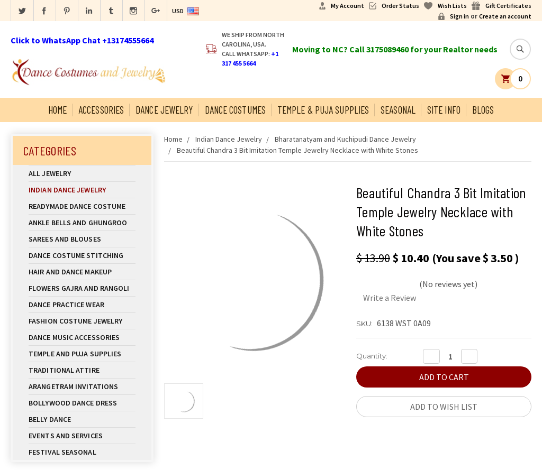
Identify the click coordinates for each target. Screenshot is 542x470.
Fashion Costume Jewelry (82, 321)
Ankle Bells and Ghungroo (78, 222)
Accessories (101, 110)
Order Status (400, 6)
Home (57, 110)
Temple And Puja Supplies (82, 353)
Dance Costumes (235, 110)
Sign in (459, 16)
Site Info (443, 110)
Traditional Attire (64, 370)
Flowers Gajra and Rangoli (79, 288)
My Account (347, 6)
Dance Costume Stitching (76, 255)
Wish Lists (452, 6)
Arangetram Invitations (73, 386)
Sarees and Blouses (82, 239)
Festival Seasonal (62, 452)
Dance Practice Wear (82, 304)
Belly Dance (82, 419)
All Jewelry (82, 173)
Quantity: (371, 356)
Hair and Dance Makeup (82, 272)
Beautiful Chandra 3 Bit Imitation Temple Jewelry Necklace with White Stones (297, 150)
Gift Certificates (508, 6)
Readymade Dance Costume (82, 206)
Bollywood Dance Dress (73, 403)
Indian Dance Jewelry (82, 190)
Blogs (483, 110)
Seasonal (398, 110)
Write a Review (389, 297)
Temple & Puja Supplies (323, 110)
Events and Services (66, 435)
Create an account (505, 16)
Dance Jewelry (164, 110)
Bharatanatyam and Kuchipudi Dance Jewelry (345, 139)
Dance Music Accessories (74, 337)
